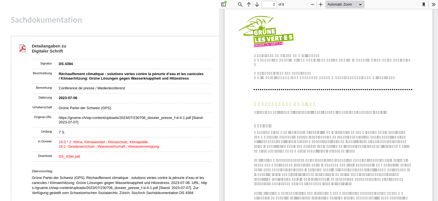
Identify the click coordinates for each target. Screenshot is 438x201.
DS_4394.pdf (69, 156)
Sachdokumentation (46, 20)
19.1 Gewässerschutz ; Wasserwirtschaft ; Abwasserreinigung (109, 146)
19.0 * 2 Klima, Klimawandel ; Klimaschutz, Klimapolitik (103, 142)
